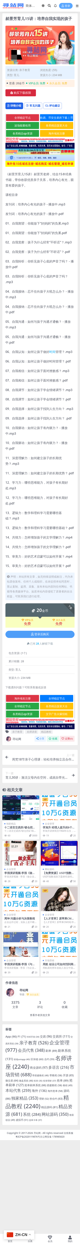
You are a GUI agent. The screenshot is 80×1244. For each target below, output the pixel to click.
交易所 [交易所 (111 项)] (61, 1036)
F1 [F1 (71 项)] (22, 1036)
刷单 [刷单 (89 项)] (51, 1051)
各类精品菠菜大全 (57, 125)
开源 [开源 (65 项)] (68, 1075)
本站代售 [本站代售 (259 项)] (18, 1090)
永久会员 (58, 620)
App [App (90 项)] (11, 1036)
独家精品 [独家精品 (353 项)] (24, 1098)
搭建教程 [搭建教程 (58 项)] (54, 1085)
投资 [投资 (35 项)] (38, 1080)
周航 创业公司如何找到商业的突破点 (58, 965)
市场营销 (49, 960)
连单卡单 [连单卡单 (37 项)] (35, 1120)
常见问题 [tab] (33, 105)
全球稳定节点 (22, 117)
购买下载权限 (20, 92)
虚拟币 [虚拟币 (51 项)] (22, 1120)
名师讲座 (32, 731)
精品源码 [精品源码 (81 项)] (49, 1107)
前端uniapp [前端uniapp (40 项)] (22, 1059)
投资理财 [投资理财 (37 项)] (49, 1080)
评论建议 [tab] (52, 105)
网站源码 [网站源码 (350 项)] (55, 1114)
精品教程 (46, 731)
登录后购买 (40, 634)
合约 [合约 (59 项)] (49, 1059)
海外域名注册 (57, 133)
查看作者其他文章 (40, 1015)
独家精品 (11, 823)
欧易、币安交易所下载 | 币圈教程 (56, 118)
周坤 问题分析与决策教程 (19, 918)
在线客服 (68, 1133)
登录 (66, 5)
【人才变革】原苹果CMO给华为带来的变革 (58, 920)
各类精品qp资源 (22, 133)
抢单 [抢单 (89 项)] (63, 1080)
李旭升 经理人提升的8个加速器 (59, 829)
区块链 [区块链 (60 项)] (37, 1059)
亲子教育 (24, 70)
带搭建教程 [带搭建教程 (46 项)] (40, 1075)
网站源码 (49, 869)
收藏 (53, 738)
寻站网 (13, 739)
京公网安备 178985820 (52, 1136)
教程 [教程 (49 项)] (67, 1085)
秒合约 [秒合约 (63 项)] (56, 1098)
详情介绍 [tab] (14, 105)
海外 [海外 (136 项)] (39, 1090)
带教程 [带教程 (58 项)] (56, 1075)
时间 (52, 352)
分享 (40, 738)
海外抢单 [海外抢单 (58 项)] (55, 1091)
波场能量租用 (22, 125)
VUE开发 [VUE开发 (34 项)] (33, 1036)
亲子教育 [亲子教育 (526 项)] (34, 1043)
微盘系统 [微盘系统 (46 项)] (26, 1080)
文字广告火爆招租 (57, 714)
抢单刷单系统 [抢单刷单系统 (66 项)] (35, 1085)
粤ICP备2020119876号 (28, 1136)
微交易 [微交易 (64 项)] (11, 1080)
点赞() (67, 738)
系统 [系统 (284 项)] (32, 1114)
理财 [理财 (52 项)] (44, 1098)
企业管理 (49, 823)
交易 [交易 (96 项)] (46, 1036)
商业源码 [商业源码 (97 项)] (39, 1067)
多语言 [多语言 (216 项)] (58, 1067)
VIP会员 (27, 620)
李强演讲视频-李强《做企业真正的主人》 (19, 874)
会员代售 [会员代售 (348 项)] (31, 1050)
